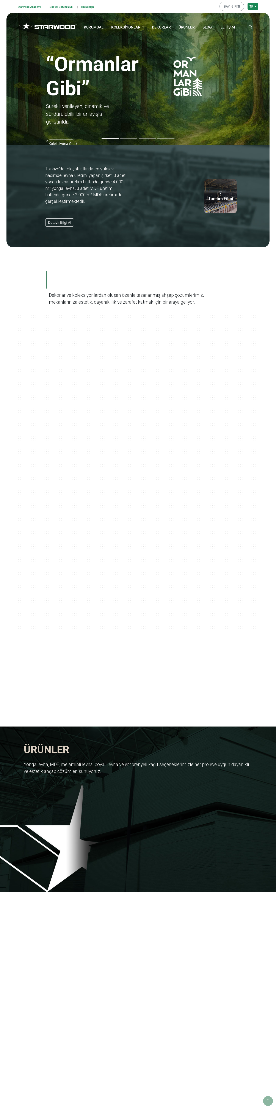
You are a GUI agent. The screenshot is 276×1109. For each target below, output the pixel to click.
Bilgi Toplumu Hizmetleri (39, 1032)
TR (251, 6)
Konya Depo (226, 1063)
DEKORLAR (161, 26)
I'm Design (98, 6)
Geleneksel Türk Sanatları (187, 1038)
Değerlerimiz (80, 992)
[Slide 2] (128, 137)
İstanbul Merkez (229, 1051)
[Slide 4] (165, 137)
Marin (173, 1004)
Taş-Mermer (128, 1046)
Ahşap (124, 1040)
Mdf (123, 992)
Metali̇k (125, 1069)
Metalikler (176, 1050)
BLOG (207, 26)
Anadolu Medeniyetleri (185, 1021)
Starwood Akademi (32, 6)
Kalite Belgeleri (82, 998)
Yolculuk (175, 992)
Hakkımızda (79, 987)
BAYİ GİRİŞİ (233, 6)
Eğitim (222, 987)
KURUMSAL (94, 26)
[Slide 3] (147, 137)
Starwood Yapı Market (86, 1016)
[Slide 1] (110, 137)
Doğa (173, 1016)
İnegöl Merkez (228, 1034)
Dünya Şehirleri (180, 1056)
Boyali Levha (129, 1004)
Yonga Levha (129, 987)
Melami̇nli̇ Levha (131, 998)
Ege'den (174, 998)
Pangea (174, 1010)
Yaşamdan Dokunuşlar (185, 1033)
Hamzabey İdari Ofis (232, 1040)
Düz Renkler (128, 1063)
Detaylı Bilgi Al (59, 221)
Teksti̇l (124, 1057)
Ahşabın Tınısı (179, 1027)
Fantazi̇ (125, 1051)
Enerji (222, 998)
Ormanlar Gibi (179, 987)
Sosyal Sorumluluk (68, 6)
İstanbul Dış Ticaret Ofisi (235, 1057)
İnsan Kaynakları (83, 1027)
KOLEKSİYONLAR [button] (126, 26)
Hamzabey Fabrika (231, 1046)
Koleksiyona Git (63, 142)
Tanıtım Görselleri (83, 1021)
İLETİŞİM (227, 26)
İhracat (76, 1004)
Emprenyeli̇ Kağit (132, 1010)
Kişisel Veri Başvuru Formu (41, 1020)
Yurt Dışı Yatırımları (85, 1010)
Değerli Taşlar (178, 1044)
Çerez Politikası (33, 1026)
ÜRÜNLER (187, 26)
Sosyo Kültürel (228, 1004)
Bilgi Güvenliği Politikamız (40, 1003)
